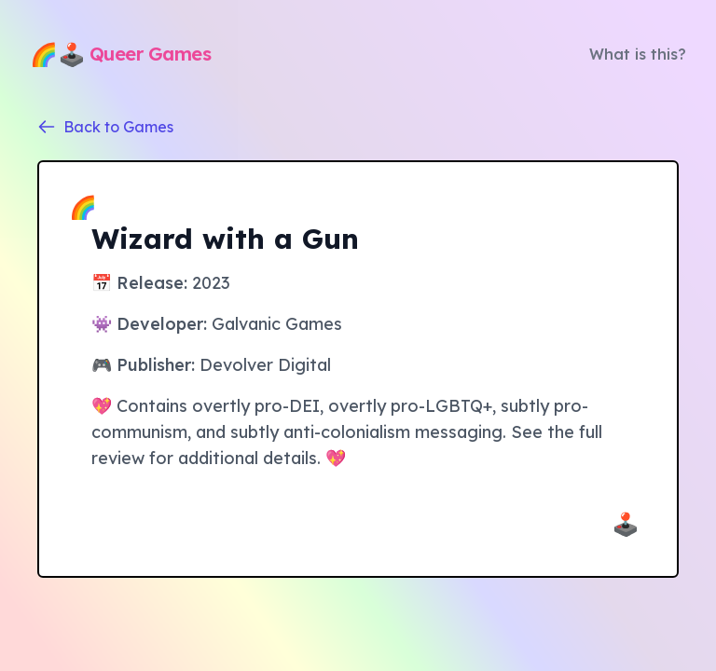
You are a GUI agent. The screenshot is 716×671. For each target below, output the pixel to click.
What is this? (637, 54)
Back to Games (105, 126)
